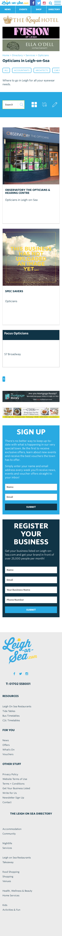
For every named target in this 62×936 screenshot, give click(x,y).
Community (9, 833)
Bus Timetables (11, 715)
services (30, 55)
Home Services (10, 895)
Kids (4, 905)
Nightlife (7, 843)
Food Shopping (10, 872)
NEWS (8, 9)
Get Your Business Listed (16, 788)
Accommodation (11, 829)
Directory (17, 55)
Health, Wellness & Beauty (17, 890)
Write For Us (9, 793)
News (5, 740)
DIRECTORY (54, 9)
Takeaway (8, 862)
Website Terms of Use (14, 779)
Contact (6, 802)
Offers (6, 745)
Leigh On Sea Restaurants (16, 706)
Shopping (7, 876)
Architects (42, 70)
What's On (8, 749)
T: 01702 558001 (18, 684)
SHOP (38, 9)
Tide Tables (8, 711)
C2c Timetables (11, 720)
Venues (6, 881)
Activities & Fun (11, 909)
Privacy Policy (10, 774)
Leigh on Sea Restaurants (16, 857)
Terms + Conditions (13, 783)
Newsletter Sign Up (13, 797)
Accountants (21, 70)
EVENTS (23, 9)
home (5, 55)
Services (7, 848)
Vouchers (7, 754)
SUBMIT (31, 507)
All (6, 70)
